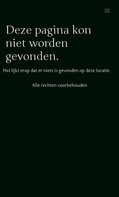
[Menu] (107, 11)
